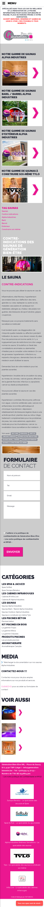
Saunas (5, 211)
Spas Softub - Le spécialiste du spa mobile (22, 823)
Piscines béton (8, 621)
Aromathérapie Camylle (11, 646)
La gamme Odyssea (10, 634)
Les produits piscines (10, 640)
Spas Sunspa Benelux (11, 590)
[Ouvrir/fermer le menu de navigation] (4, 3)
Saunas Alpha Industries (12, 606)
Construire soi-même (11, 229)
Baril (4, 220)
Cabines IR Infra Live (10, 597)
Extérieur (6, 226)
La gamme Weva (9, 631)
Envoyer (13, 552)
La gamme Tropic (9, 628)
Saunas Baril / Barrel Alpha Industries (17, 609)
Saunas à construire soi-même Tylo (16, 615)
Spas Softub (7, 587)
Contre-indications (10, 214)
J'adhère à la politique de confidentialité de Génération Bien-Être (22, 537)
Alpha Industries (9, 217)
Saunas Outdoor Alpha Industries (15, 612)
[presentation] (21, 526)
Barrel (4, 223)
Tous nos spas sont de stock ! (29, 903)
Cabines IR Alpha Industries (13, 600)
